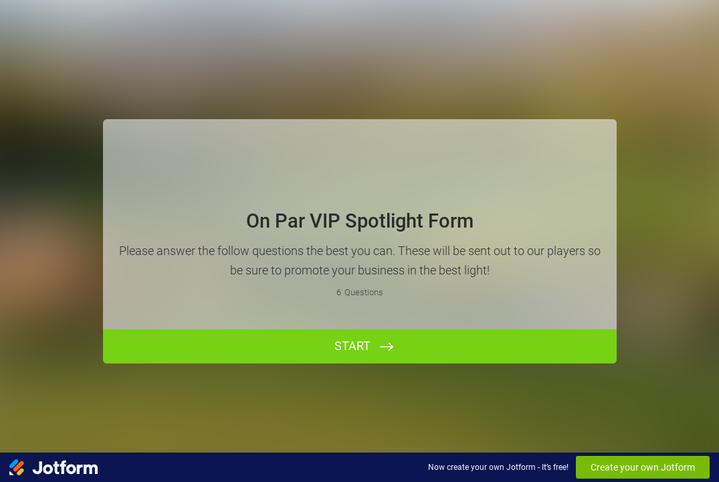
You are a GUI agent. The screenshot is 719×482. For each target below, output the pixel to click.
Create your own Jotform (643, 467)
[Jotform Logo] (53, 467)
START (352, 346)
